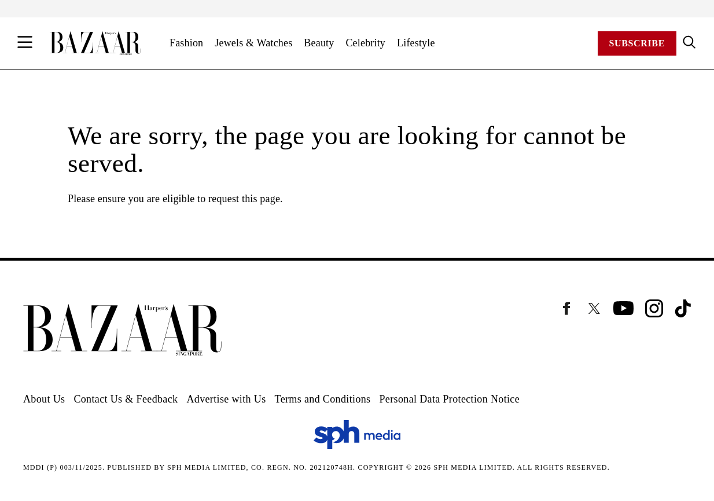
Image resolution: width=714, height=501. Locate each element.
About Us (44, 399)
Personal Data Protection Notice (449, 399)
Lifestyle (416, 43)
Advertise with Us (226, 399)
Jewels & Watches (253, 43)
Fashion (186, 43)
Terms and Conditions (323, 399)
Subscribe (637, 43)
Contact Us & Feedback (125, 399)
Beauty (319, 43)
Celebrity (365, 43)
